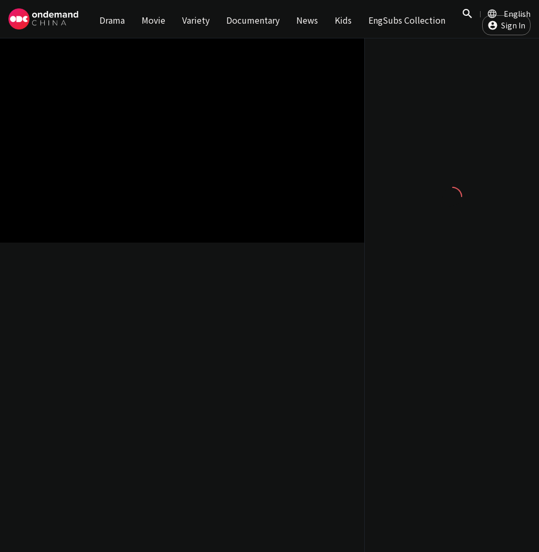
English (517, 13)
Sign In (513, 25)
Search (467, 19)
